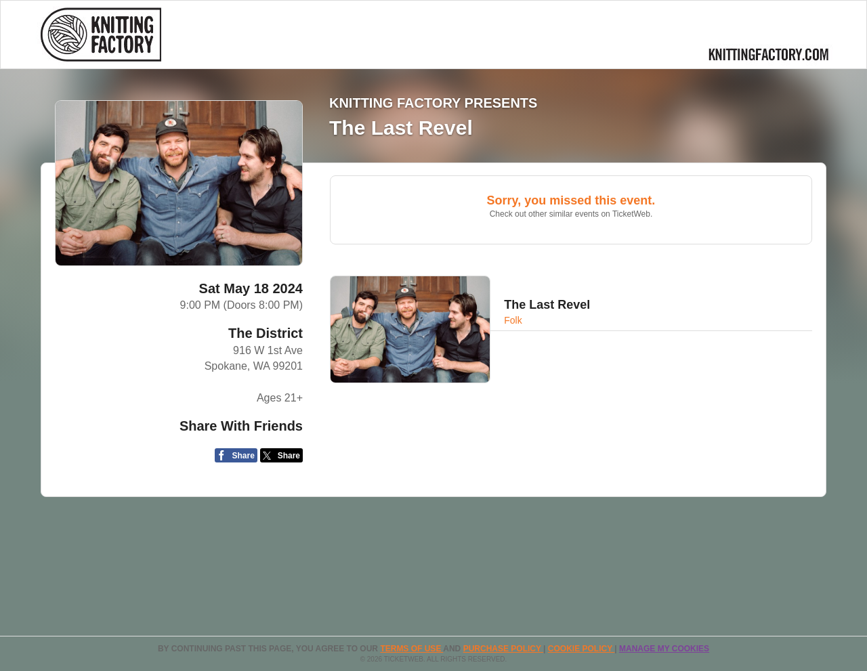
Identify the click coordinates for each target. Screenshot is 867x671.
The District (265, 333)
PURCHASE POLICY (503, 648)
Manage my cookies (664, 648)
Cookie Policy (581, 648)
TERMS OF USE (411, 648)
